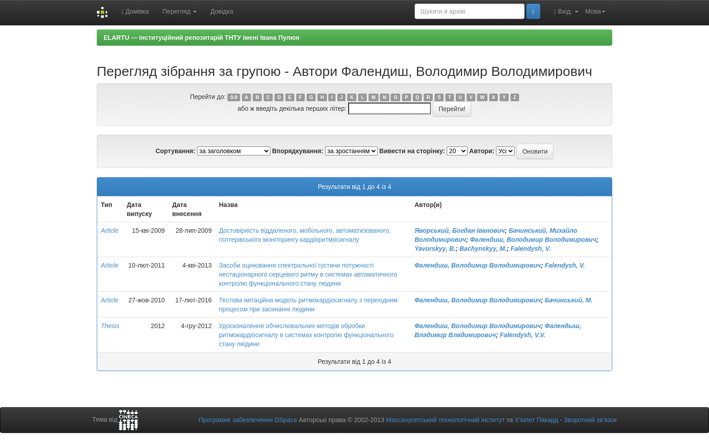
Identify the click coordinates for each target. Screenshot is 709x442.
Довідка (221, 11)
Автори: (482, 151)
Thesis (110, 325)
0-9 (234, 97)
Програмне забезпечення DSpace (248, 419)
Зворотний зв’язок (590, 419)
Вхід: (566, 11)
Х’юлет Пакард (536, 419)
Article (109, 230)
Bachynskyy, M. (483, 248)
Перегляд (179, 11)
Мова (595, 11)
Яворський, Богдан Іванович (460, 230)
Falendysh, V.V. (522, 335)
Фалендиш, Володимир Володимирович (533, 239)
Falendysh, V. (530, 248)
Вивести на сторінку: (412, 151)
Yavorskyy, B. (435, 248)
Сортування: (175, 151)
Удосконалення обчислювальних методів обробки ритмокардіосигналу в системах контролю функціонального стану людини (306, 335)
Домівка (135, 11)
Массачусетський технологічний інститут (445, 419)
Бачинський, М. (569, 300)
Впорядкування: (297, 151)
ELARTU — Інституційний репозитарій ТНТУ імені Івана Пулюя (201, 37)
